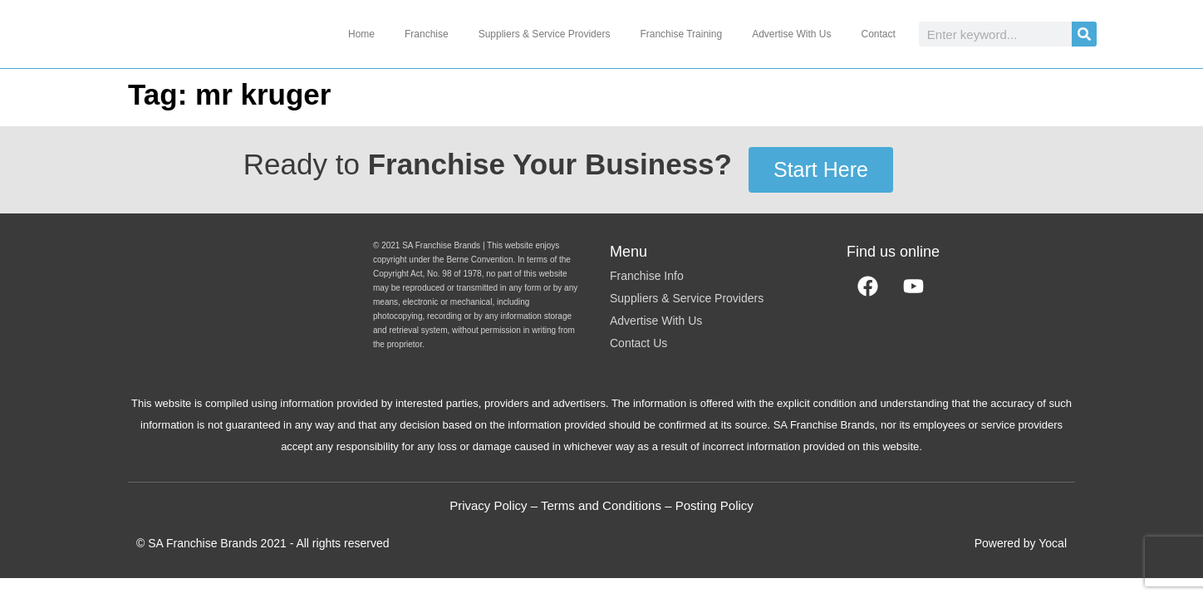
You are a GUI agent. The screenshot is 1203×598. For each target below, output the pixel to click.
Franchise (427, 34)
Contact (878, 34)
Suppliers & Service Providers (545, 34)
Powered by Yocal (1021, 543)
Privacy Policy (488, 505)
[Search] (1084, 34)
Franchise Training (681, 34)
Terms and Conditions (601, 505)
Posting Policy (714, 505)
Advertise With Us (791, 34)
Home (361, 34)
